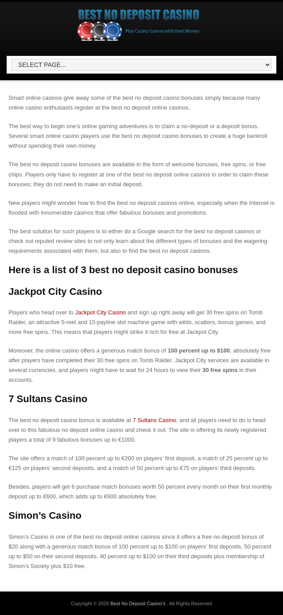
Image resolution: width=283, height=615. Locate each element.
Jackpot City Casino (100, 312)
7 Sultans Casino (154, 420)
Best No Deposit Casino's (138, 603)
